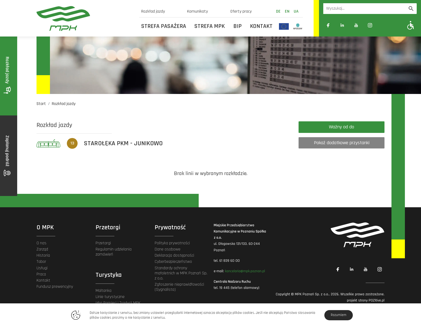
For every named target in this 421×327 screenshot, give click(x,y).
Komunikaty (197, 11)
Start (41, 104)
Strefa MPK (209, 26)
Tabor (41, 261)
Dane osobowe (167, 249)
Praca (41, 274)
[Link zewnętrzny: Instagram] (370, 25)
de (278, 11)
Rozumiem (338, 315)
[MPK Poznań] (85, 18)
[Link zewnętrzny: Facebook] (328, 25)
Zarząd (42, 249)
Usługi (42, 268)
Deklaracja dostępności (174, 255)
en (287, 11)
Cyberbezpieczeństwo (173, 261)
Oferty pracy (241, 11)
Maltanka (103, 290)
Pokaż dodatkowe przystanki (341, 143)
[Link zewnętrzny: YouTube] (356, 25)
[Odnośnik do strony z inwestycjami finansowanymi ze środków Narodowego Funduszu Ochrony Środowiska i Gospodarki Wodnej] (298, 26)
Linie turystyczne (110, 297)
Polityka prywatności (172, 243)
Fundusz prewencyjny (55, 286)
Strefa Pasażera (163, 26)
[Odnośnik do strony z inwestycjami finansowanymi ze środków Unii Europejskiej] (284, 26)
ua (296, 11)
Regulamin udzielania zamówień (114, 251)
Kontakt (261, 26)
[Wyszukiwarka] (364, 8)
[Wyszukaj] (411, 8)
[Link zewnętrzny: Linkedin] (342, 25)
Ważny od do (341, 127)
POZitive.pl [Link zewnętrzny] (376, 300)
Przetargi (103, 243)
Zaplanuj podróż (7, 155)
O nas (41, 243)
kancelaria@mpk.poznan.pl (245, 271)
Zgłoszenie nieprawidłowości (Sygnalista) (179, 287)
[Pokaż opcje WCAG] (411, 25)
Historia (43, 255)
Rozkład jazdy (153, 11)
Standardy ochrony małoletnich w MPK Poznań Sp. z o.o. (181, 273)
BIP (237, 26)
